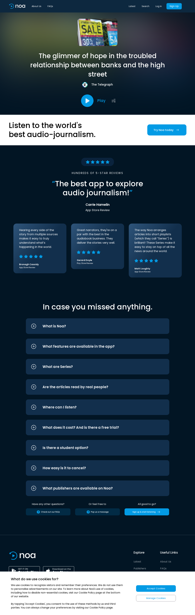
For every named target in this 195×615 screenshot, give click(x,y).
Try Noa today (167, 130)
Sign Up (174, 6)
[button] (92, 326)
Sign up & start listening (146, 511)
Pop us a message (97, 512)
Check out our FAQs (48, 512)
